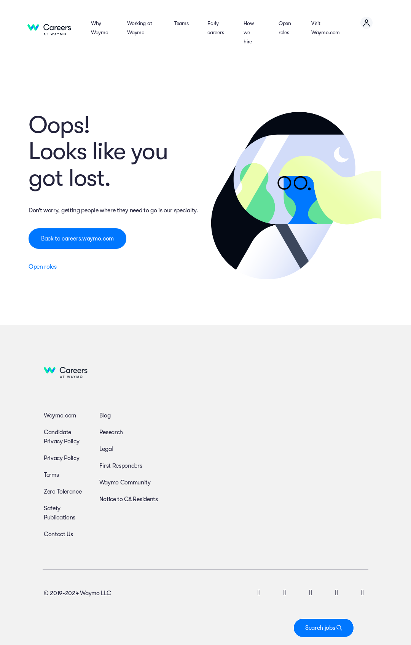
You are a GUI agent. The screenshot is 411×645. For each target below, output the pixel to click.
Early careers (215, 27)
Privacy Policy (62, 458)
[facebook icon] (336, 593)
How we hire (248, 32)
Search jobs (323, 627)
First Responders (120, 465)
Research (111, 432)
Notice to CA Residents (128, 499)
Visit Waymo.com (325, 27)
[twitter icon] (259, 593)
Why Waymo (99, 27)
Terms (51, 474)
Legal (106, 449)
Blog (105, 415)
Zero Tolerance (63, 491)
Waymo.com (60, 415)
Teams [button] (181, 23)
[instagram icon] (310, 593)
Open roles (285, 27)
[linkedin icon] (285, 593)
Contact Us (58, 534)
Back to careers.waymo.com (77, 238)
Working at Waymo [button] (139, 27)
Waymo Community (125, 482)
